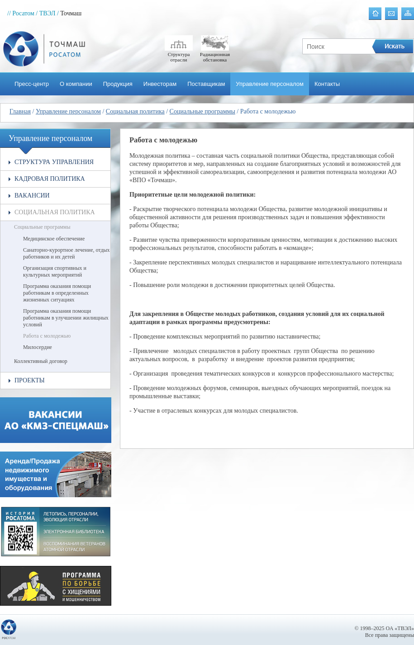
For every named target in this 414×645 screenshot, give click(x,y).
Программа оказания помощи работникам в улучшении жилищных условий (66, 318)
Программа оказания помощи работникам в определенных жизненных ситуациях (57, 293)
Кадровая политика (49, 178)
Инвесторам (159, 83)
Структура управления (54, 162)
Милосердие (37, 347)
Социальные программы (202, 111)
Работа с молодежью (47, 336)
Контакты (327, 83)
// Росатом (20, 13)
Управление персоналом (270, 83)
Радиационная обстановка (215, 54)
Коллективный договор (40, 361)
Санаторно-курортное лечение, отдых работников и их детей (66, 253)
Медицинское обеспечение (54, 238)
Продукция (118, 83)
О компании (76, 83)
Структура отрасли (179, 54)
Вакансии (32, 195)
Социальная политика (135, 111)
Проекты (29, 380)
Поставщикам (206, 83)
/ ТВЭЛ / (47, 13)
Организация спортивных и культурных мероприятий (54, 271)
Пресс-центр (31, 83)
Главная (20, 111)
